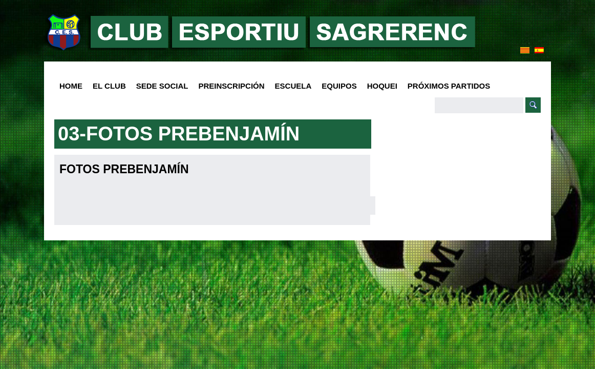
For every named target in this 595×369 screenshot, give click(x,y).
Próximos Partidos (449, 85)
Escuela (291, 86)
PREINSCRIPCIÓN (231, 85)
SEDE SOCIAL (162, 85)
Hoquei (382, 85)
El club (107, 86)
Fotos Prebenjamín (124, 169)
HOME (70, 85)
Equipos (336, 86)
